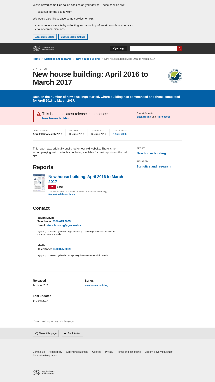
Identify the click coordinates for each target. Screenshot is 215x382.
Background (144, 116)
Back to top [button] (74, 333)
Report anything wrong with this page (53, 321)
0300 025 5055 (61, 221)
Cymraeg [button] (118, 48)
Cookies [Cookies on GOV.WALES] (96, 352)
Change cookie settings (73, 37)
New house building (88, 59)
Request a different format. (62, 194)
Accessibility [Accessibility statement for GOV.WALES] (55, 352)
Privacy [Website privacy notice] (109, 352)
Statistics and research (58, 59)
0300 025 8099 (61, 249)
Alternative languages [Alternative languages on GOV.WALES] (45, 355)
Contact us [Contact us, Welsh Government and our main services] (39, 352)
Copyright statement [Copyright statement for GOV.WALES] (77, 352)
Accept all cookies (44, 37)
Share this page (47, 333)
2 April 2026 (119, 134)
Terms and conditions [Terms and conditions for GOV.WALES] (129, 352)
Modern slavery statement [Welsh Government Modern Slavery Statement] (159, 352)
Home (36, 59)
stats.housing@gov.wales (64, 225)
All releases (164, 116)
